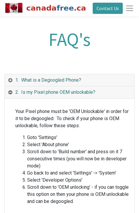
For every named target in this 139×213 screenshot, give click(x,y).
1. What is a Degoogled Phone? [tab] (48, 80)
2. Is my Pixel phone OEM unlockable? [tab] (55, 92)
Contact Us (108, 8)
